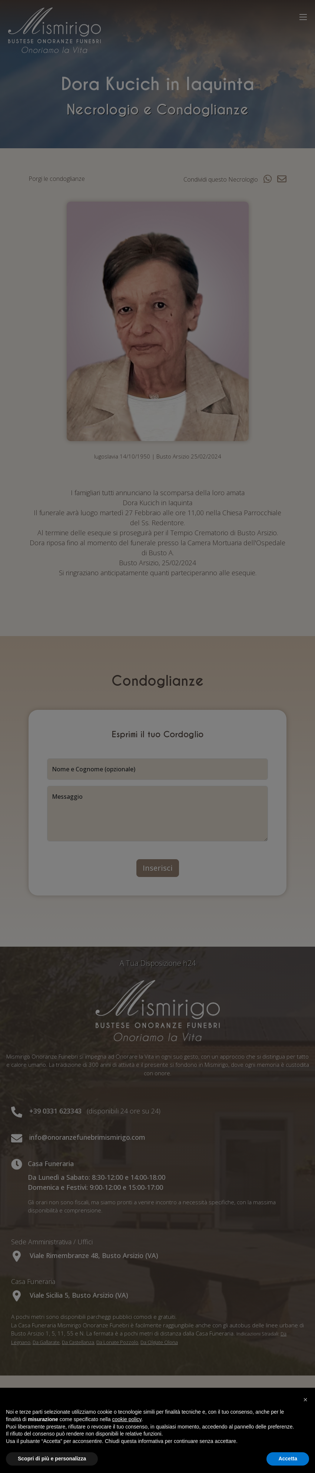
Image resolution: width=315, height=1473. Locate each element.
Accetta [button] (287, 1459)
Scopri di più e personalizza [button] (52, 1459)
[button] (305, 1400)
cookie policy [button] (126, 1419)
